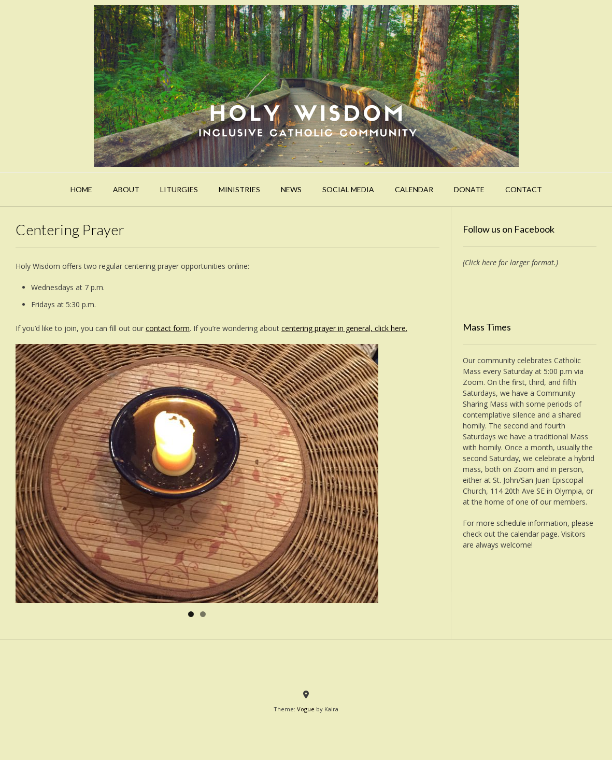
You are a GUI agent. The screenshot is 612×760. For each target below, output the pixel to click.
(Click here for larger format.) (510, 262)
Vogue (306, 709)
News (291, 189)
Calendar (414, 189)
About (126, 189)
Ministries (239, 189)
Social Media (348, 189)
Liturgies (179, 189)
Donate (469, 189)
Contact (523, 189)
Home (81, 189)
